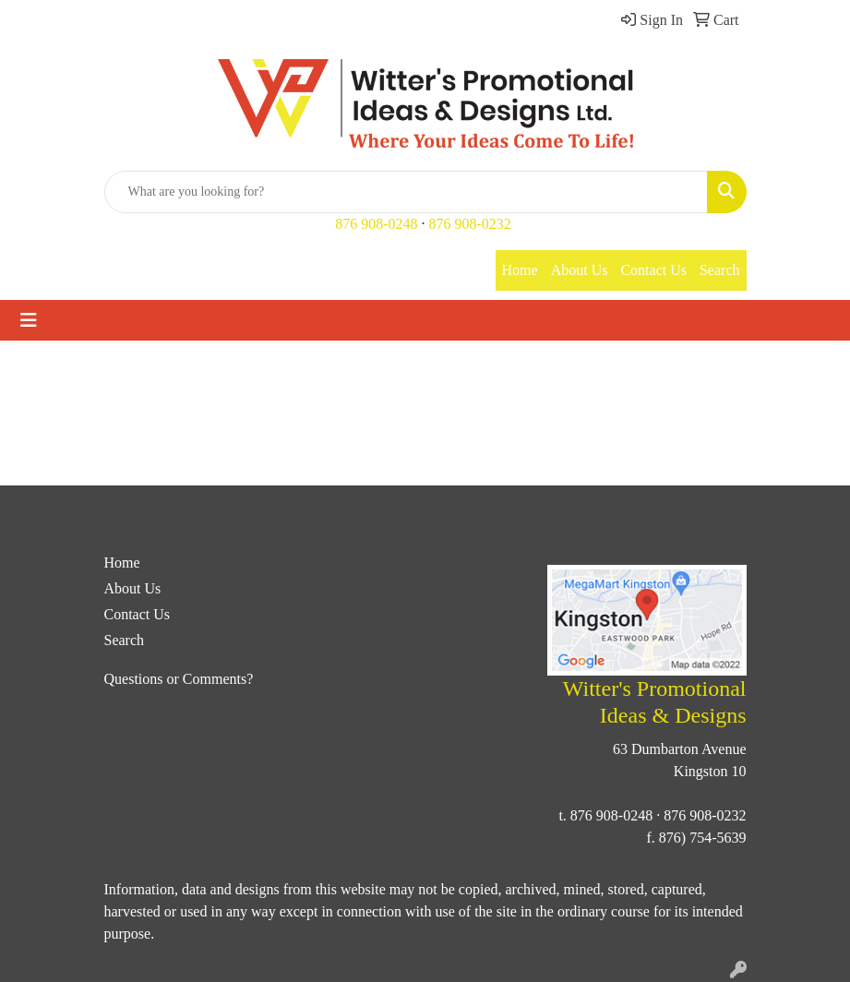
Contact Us (653, 270)
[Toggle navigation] (28, 320)
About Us (579, 270)
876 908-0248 (376, 224)
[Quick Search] (406, 192)
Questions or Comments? (179, 679)
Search (720, 270)
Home (520, 270)
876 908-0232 (470, 224)
